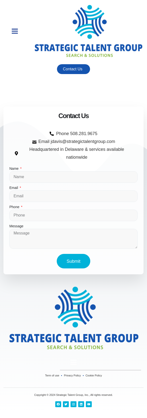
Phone (14, 207)
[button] (15, 31)
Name (14, 168)
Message (16, 226)
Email (14, 188)
